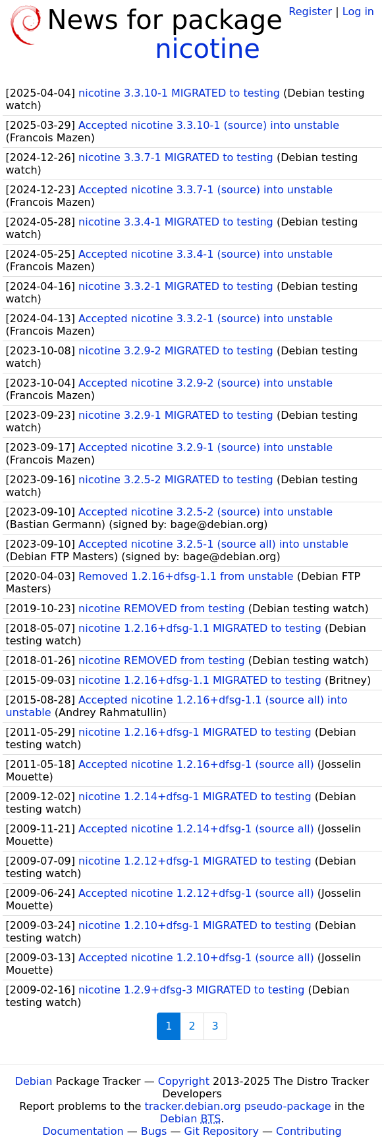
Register (310, 11)
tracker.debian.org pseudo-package (238, 1106)
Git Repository (221, 1131)
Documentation (82, 1131)
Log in (358, 11)
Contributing (309, 1131)
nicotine (207, 49)
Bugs (154, 1131)
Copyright (183, 1081)
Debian (34, 1081)
